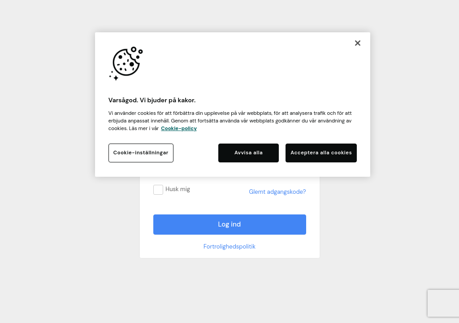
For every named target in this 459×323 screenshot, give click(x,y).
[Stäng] (358, 43)
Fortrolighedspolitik (229, 246)
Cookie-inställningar (141, 152)
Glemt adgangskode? (277, 192)
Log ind (229, 224)
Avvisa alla (248, 152)
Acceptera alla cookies (321, 152)
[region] (232, 104)
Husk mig (177, 189)
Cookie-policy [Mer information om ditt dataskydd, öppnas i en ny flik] (179, 128)
